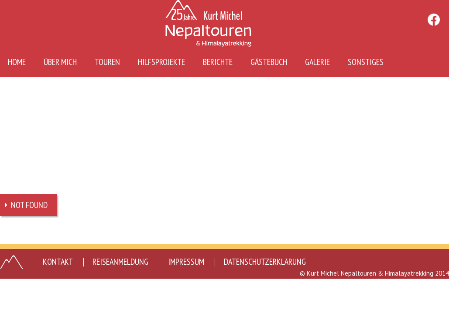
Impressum (186, 261)
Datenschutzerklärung (265, 261)
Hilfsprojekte (161, 62)
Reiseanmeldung (120, 261)
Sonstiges (366, 62)
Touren (107, 62)
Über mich (60, 62)
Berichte (218, 62)
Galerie (317, 62)
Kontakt (58, 261)
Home (17, 62)
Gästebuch (268, 62)
